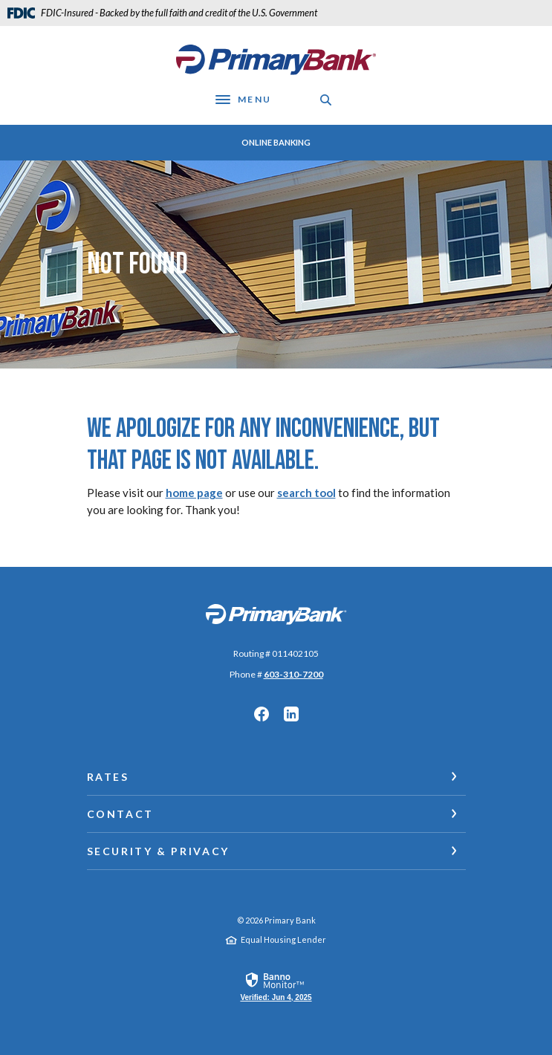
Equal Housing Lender (283, 939)
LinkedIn (291, 714)
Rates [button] (108, 776)
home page (194, 492)
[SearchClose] (326, 100)
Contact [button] (120, 814)
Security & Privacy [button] (158, 851)
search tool (306, 492)
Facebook (261, 714)
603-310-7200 (293, 674)
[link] (275, 986)
